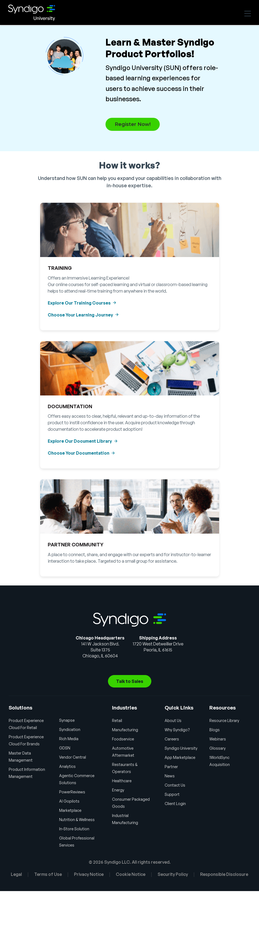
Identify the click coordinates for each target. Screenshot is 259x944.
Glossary (217, 748)
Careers (172, 739)
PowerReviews (72, 792)
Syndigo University (40, 13)
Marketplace (70, 810)
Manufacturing (125, 729)
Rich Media (68, 738)
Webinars (217, 739)
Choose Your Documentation (78, 453)
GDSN (64, 748)
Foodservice (123, 739)
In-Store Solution (74, 828)
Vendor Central (72, 757)
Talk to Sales (129, 681)
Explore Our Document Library (80, 441)
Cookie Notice (130, 874)
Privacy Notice (89, 874)
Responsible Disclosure (224, 874)
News (170, 776)
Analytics (67, 766)
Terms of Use (48, 874)
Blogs (214, 729)
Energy (118, 790)
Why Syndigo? (177, 729)
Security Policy (173, 874)
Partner (171, 766)
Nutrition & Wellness (77, 819)
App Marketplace (180, 757)
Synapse (67, 720)
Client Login (175, 803)
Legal (16, 874)
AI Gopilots (69, 801)
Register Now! (133, 124)
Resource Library (224, 720)
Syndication (69, 729)
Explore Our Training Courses (79, 303)
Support (172, 794)
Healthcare (122, 780)
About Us (173, 720)
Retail (117, 720)
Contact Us (175, 785)
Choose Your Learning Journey (80, 315)
